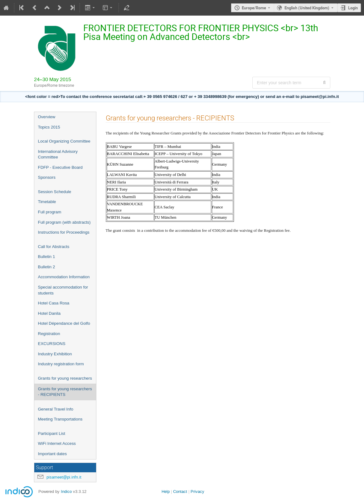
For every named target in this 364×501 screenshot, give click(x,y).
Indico (66, 491)
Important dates (52, 453)
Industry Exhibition (55, 354)
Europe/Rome (254, 8)
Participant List (51, 433)
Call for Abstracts (54, 246)
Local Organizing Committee (64, 141)
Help (166, 491)
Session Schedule (54, 191)
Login (353, 8)
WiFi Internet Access (57, 443)
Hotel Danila (49, 313)
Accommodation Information (64, 277)
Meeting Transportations (60, 419)
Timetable (47, 201)
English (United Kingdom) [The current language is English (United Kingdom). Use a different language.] (306, 8)
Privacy (197, 491)
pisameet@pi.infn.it (63, 477)
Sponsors (47, 177)
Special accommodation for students (63, 290)
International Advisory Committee (58, 154)
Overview (47, 116)
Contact (180, 491)
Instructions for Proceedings (64, 232)
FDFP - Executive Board (60, 167)
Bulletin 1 (46, 256)
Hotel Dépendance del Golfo (64, 323)
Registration (49, 333)
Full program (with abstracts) (64, 222)
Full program (49, 212)
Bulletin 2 (46, 267)
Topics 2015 (49, 127)
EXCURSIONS (52, 343)
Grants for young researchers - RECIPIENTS (65, 392)
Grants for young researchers (65, 378)
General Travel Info (55, 409)
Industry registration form (61, 364)
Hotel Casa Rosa (54, 303)
